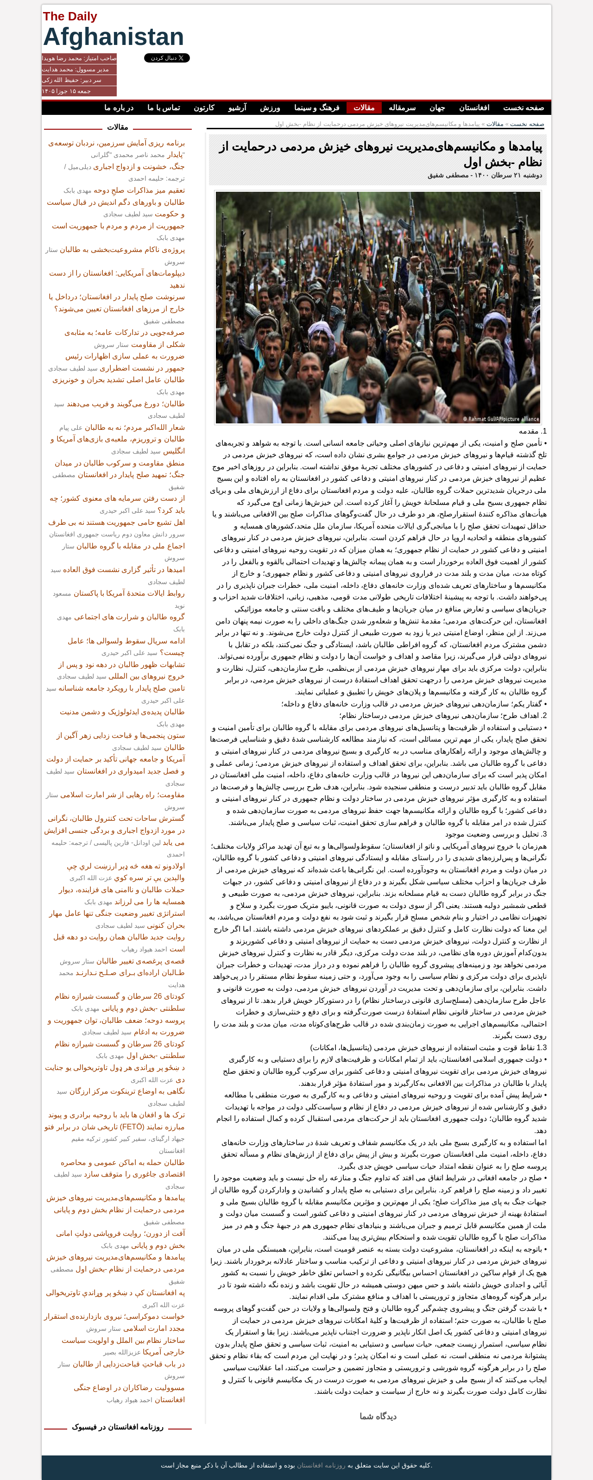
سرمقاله (402, 108)
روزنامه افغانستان (321, 1465)
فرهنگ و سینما (317, 108)
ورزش (270, 108)
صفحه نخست (523, 108)
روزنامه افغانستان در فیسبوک (118, 1427)
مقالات (364, 108)
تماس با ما (163, 108)
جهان (437, 108)
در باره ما (118, 108)
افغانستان (474, 108)
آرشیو (237, 108)
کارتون (204, 108)
